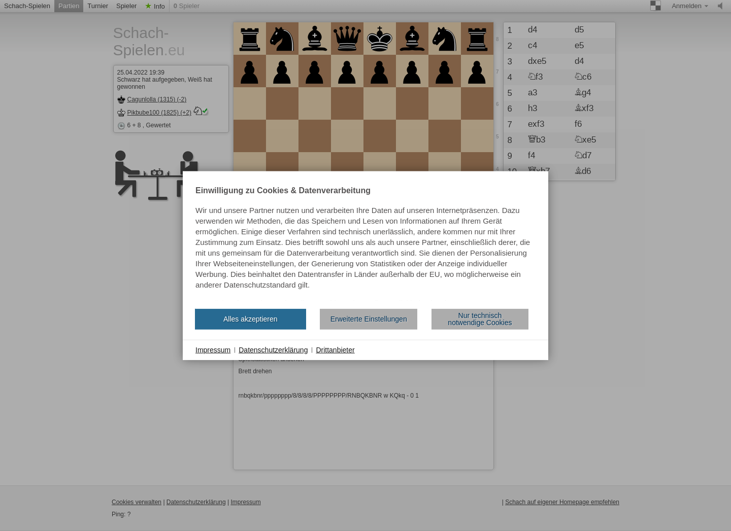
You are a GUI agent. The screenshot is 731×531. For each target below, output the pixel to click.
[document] (365, 243)
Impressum (212, 349)
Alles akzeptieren (250, 319)
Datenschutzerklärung (273, 349)
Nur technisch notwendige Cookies (480, 319)
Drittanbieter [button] (335, 349)
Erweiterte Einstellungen (368, 319)
